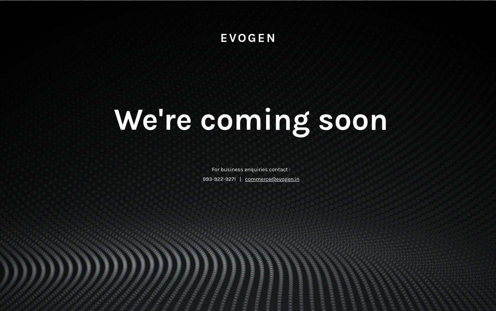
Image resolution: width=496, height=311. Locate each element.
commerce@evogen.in (272, 179)
